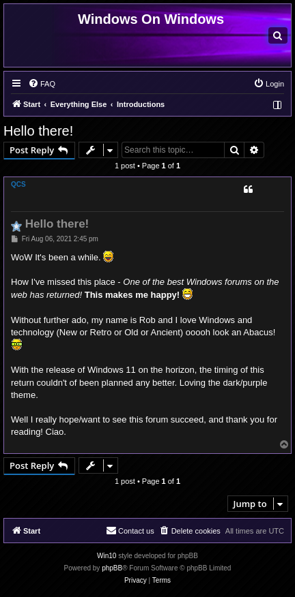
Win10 (106, 556)
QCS (18, 184)
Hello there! (38, 130)
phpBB (112, 568)
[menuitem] (277, 35)
